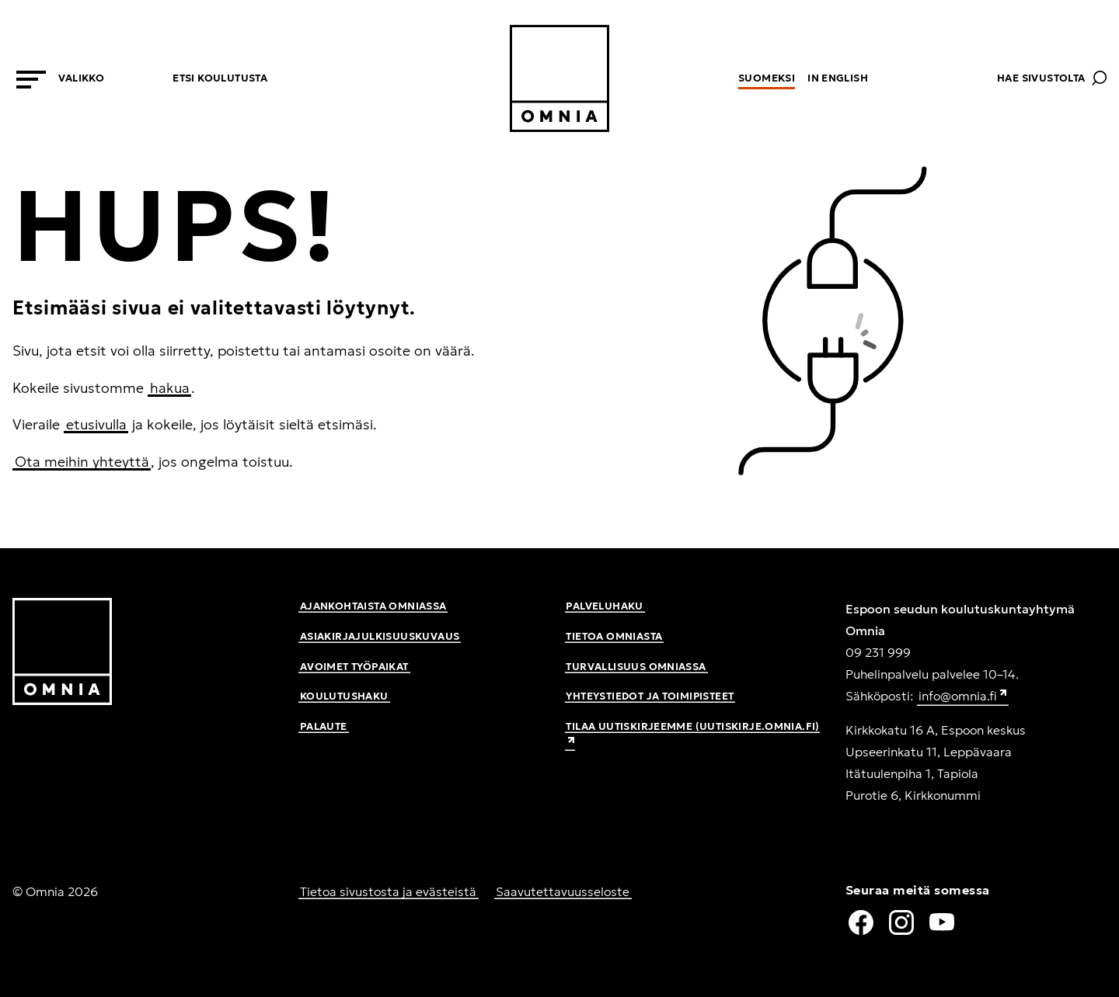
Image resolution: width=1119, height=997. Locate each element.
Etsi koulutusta (220, 78)
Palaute (323, 726)
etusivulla (96, 424)
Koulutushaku (344, 696)
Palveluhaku (604, 606)
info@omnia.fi (963, 697)
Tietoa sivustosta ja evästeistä (388, 891)
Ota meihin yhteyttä (82, 462)
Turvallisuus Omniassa (636, 666)
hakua (170, 388)
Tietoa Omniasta (614, 636)
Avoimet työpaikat (354, 666)
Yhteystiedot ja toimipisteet (650, 696)
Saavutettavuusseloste (562, 891)
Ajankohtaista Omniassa (373, 606)
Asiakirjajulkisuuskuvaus (379, 636)
